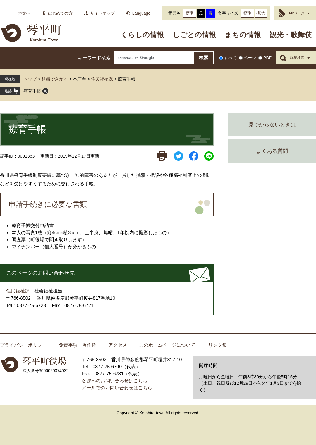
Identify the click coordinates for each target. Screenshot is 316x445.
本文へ (24, 13)
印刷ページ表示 (162, 156)
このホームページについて (167, 345)
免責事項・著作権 (77, 345)
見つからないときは (272, 125)
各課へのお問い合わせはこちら (114, 380)
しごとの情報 (194, 35)
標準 (190, 13)
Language (141, 13)
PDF (267, 57)
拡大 (261, 13)
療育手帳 (32, 90)
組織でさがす (55, 78)
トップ (30, 78)
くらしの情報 (142, 35)
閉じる (45, 91)
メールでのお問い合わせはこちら (117, 387)
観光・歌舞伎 (290, 35)
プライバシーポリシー (23, 345)
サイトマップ (102, 13)
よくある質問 (272, 151)
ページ (250, 57)
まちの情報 (243, 35)
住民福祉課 (102, 78)
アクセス (117, 345)
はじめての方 (60, 13)
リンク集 (217, 345)
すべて (230, 57)
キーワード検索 (94, 57)
